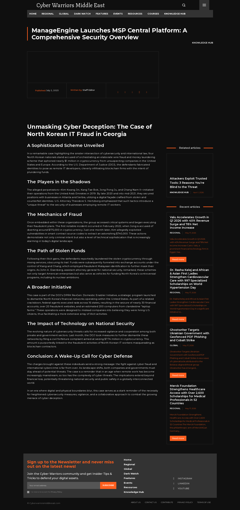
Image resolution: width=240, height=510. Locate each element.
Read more (178, 259)
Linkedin (183, 483)
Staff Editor (89, 90)
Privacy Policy (56, 492)
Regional (175, 233)
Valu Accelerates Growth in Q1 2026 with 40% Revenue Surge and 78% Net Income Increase (189, 223)
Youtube (183, 488)
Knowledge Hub (202, 42)
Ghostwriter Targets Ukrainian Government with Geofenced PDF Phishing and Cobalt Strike (190, 335)
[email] (63, 485)
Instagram (185, 478)
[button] (180, 5)
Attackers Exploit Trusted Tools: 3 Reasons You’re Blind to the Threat (188, 183)
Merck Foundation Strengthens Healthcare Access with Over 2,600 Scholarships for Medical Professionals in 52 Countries (188, 394)
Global (174, 345)
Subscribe (108, 485)
